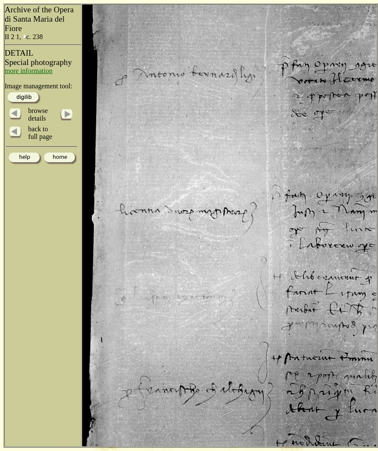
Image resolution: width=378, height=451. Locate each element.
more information (28, 70)
